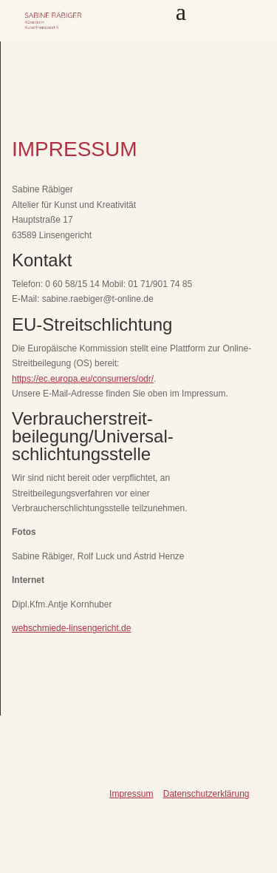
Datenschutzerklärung (206, 794)
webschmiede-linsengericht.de (71, 628)
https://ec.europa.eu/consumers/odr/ (83, 379)
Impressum (131, 794)
